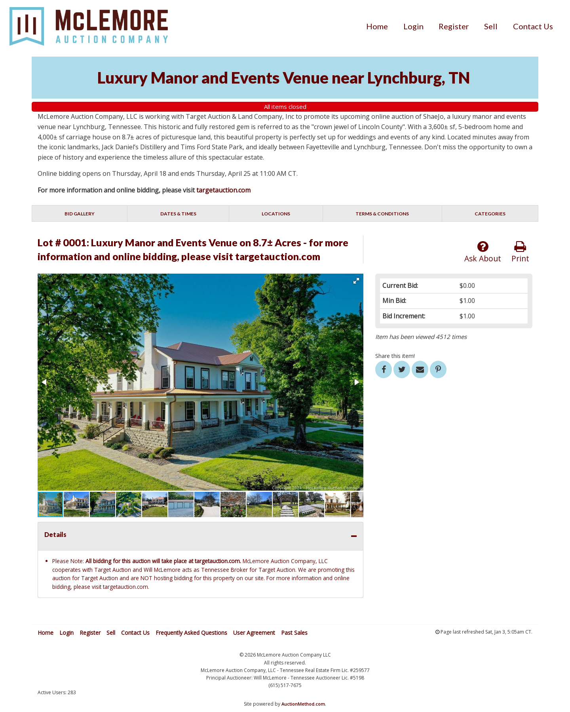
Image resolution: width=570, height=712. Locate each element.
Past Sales (294, 632)
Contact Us (533, 26)
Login (413, 26)
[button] (356, 280)
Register (454, 26)
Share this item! (395, 356)
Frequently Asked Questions (191, 632)
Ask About (482, 252)
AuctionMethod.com (303, 704)
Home (377, 26)
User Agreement (254, 632)
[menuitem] (377, 26)
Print (520, 252)
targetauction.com (223, 190)
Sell (491, 26)
